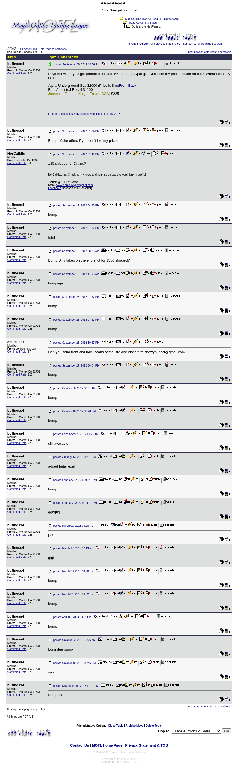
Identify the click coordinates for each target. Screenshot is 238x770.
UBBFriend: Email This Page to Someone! (42, 48)
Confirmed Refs (16, 73)
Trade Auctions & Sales (142, 22)
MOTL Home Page (107, 745)
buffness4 (15, 64)
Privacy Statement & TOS (146, 745)
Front (123, 85)
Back (132, 85)
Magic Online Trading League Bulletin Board (152, 18)
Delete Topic (154, 725)
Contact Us (79, 745)
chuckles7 (16, 342)
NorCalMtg (16, 153)
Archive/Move (134, 725)
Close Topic (116, 725)
